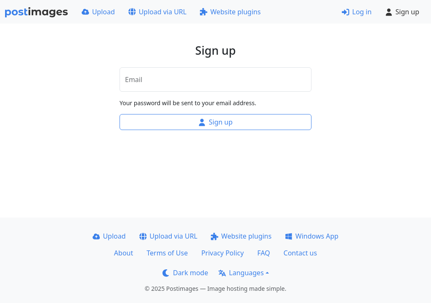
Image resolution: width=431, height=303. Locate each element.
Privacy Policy (222, 253)
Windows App (311, 236)
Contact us (300, 253)
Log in (357, 11)
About (123, 253)
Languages (240, 272)
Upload (98, 11)
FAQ (263, 253)
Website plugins (230, 11)
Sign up (402, 11)
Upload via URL (157, 11)
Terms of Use (167, 253)
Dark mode (185, 272)
